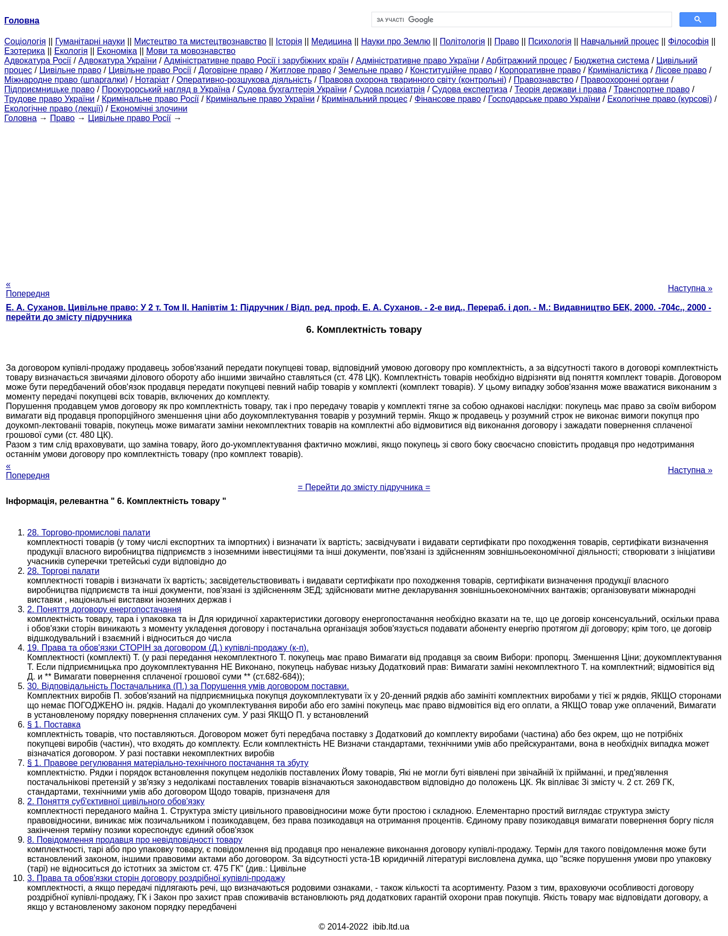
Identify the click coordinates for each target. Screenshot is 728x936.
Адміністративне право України (417, 60)
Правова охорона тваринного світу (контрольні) (413, 79)
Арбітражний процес (526, 60)
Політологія (462, 41)
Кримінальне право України (260, 98)
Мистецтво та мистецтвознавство (200, 41)
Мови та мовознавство (191, 50)
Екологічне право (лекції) (53, 108)
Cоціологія (25, 41)
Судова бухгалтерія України (292, 89)
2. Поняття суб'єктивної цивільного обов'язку (116, 801)
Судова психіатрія (389, 89)
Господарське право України (544, 98)
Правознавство (543, 79)
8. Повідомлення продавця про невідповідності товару (134, 839)
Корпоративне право (540, 70)
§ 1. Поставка (53, 724)
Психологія (549, 41)
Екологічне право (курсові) (659, 98)
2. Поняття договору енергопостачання (104, 609)
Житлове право (300, 70)
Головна (20, 118)
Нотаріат (152, 79)
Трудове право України (49, 98)
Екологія (71, 50)
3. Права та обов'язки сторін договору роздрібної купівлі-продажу (156, 878)
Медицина (331, 41)
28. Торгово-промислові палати (88, 532)
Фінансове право (448, 98)
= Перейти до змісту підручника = (364, 487)
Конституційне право (451, 70)
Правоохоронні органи (624, 79)
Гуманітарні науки (90, 41)
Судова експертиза (470, 89)
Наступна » (690, 288)
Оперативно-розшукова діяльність (244, 79)
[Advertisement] (364, 198)
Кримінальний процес (365, 98)
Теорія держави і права (560, 89)
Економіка (117, 50)
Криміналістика (618, 70)
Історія (289, 41)
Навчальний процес (620, 41)
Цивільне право (70, 70)
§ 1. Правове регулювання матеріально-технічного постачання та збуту (168, 762)
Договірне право (230, 70)
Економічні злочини (148, 108)
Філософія (688, 41)
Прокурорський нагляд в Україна (166, 89)
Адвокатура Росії (37, 60)
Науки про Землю (395, 41)
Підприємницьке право (49, 89)
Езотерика (24, 50)
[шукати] (521, 20)
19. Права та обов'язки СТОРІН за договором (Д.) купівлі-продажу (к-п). (168, 647)
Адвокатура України (117, 60)
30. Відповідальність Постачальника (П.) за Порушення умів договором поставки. (188, 686)
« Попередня (28, 288)
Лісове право (680, 70)
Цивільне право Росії (149, 70)
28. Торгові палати (63, 570)
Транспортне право (651, 89)
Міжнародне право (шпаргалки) (66, 79)
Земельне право (370, 70)
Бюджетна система (611, 60)
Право (506, 41)
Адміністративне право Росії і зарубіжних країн (256, 60)
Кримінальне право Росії (150, 98)
